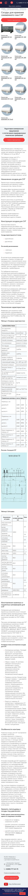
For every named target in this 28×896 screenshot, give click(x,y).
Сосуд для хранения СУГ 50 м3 (20, 98)
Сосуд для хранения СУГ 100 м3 (20, 37)
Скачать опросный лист (14, 20)
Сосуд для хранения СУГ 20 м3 (6, 57)
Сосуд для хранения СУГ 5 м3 (7, 97)
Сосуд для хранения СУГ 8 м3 (7, 118)
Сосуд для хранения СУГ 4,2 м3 (20, 78)
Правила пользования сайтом (12, 873)
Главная (3, 8)
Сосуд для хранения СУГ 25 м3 (6, 78)
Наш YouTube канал (15, 884)
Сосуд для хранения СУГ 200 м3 (20, 57)
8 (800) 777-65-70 (23, 2)
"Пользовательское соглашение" (10, 893)
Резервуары (23, 8)
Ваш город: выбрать (15, 6)
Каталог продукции (12, 8)
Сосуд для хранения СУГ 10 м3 (6, 37)
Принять (22, 893)
